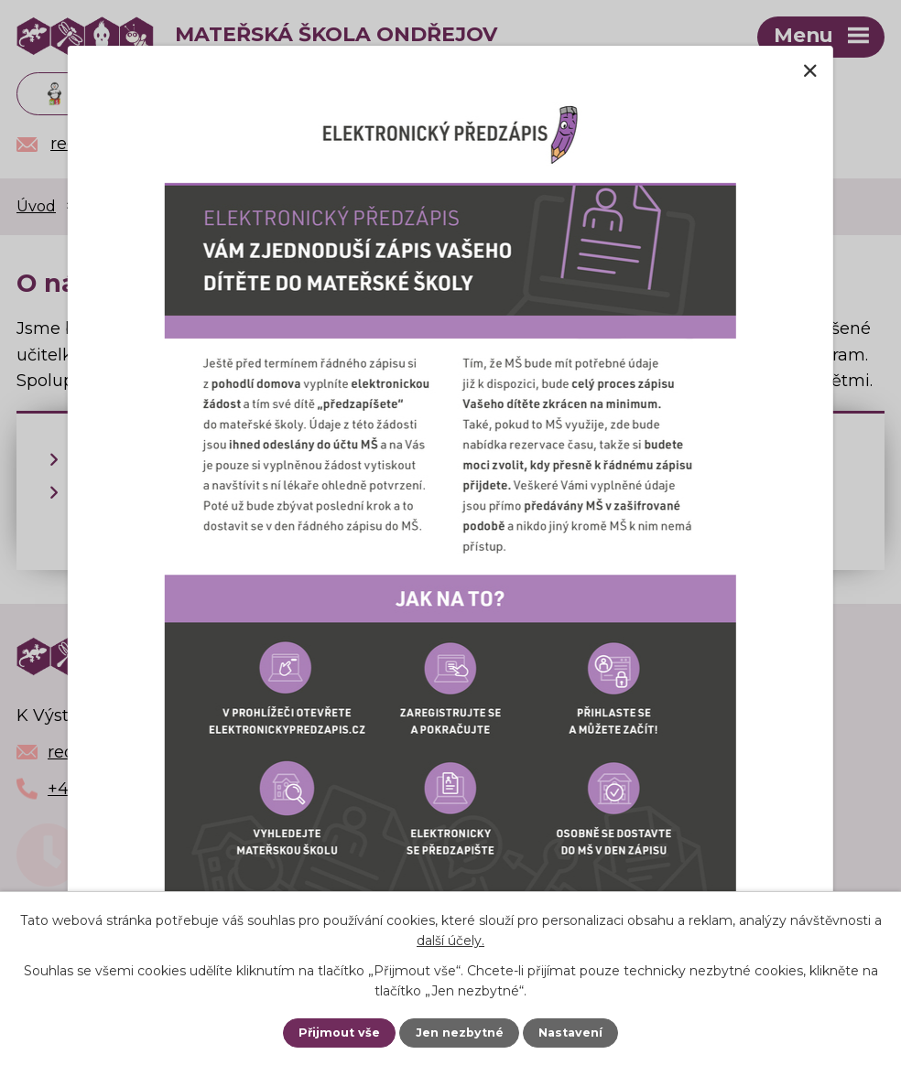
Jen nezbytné (460, 1032)
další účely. (450, 940)
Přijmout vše (339, 1032)
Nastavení (570, 1032)
